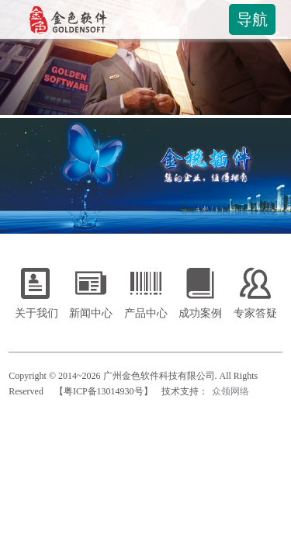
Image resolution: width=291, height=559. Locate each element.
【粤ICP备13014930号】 (103, 391)
